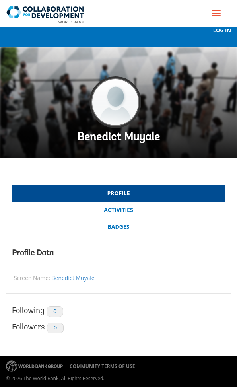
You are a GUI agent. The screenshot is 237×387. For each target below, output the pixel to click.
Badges (118, 226)
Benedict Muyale (118, 137)
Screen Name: (32, 278)
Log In (222, 30)
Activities (118, 210)
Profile (118, 193)
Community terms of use (102, 366)
